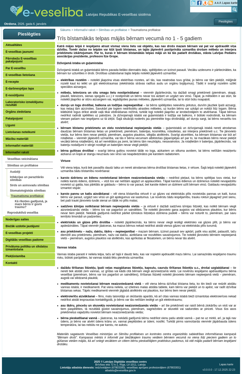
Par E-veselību (16, 68)
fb (199, 3)
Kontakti (11, 263)
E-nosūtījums (15, 95)
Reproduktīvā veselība (22, 212)
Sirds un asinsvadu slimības (29, 185)
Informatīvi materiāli (19, 145)
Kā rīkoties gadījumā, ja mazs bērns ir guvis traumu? (31, 204)
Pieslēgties (225, 21)
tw (193, 3)
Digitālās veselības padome (25, 239)
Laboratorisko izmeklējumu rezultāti (24, 103)
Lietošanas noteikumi (20, 132)
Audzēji (15, 171)
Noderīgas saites (17, 219)
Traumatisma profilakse (27, 196)
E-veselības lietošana (20, 75)
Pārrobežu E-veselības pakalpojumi (21, 60)
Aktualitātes (14, 45)
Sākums (65, 30)
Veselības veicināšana (22, 159)
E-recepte (12, 81)
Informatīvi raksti (17, 152)
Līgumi (10, 125)
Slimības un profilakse (22, 165)
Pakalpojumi (14, 118)
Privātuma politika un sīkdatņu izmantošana (27, 248)
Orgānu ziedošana (18, 111)
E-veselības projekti (19, 233)
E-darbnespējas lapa (20, 88)
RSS (211, 3)
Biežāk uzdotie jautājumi (22, 226)
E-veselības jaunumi (19, 51)
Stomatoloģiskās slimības (28, 190)
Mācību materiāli (17, 139)
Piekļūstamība (15, 256)
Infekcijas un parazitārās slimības (27, 178)
